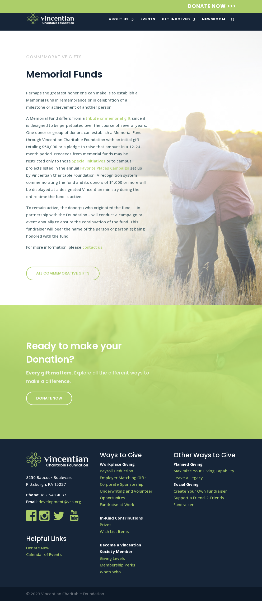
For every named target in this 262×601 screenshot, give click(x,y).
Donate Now (49, 398)
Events (148, 19)
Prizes (105, 524)
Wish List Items (114, 531)
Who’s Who (110, 571)
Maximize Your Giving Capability (204, 470)
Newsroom (213, 19)
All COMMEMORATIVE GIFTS (63, 273)
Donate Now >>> (212, 7)
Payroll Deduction (116, 470)
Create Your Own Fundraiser (200, 491)
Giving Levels (112, 558)
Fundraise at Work (117, 504)
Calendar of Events (44, 554)
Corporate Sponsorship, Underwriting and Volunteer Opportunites (126, 491)
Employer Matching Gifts (123, 477)
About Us (119, 19)
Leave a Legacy (188, 477)
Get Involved (176, 19)
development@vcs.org (60, 501)
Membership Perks (117, 565)
